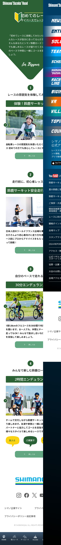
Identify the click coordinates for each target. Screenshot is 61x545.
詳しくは (31, 157)
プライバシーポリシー (45, 509)
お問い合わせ (50, 518)
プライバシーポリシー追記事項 (19, 518)
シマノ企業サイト (13, 509)
